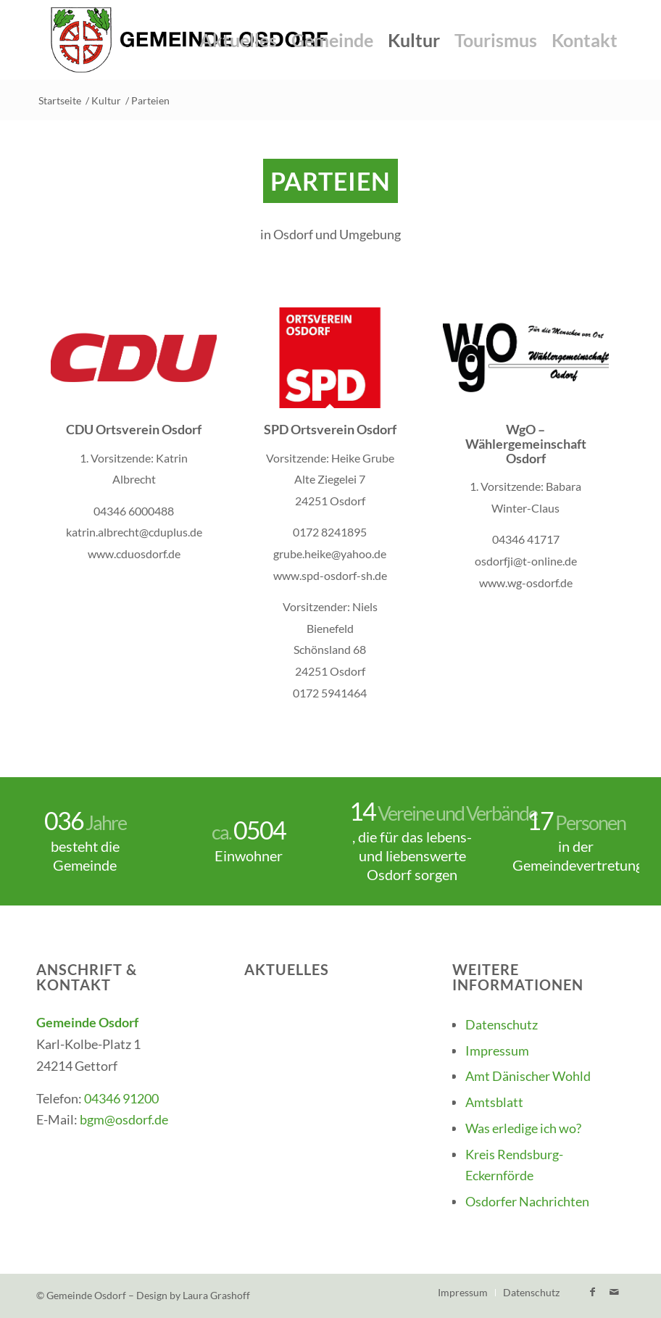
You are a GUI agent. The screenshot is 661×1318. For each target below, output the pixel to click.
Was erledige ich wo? (523, 1128)
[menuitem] (238, 40)
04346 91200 (121, 1098)
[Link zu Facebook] (592, 1292)
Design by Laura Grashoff (193, 1295)
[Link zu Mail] (614, 1292)
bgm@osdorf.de (124, 1119)
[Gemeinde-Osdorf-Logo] (189, 40)
